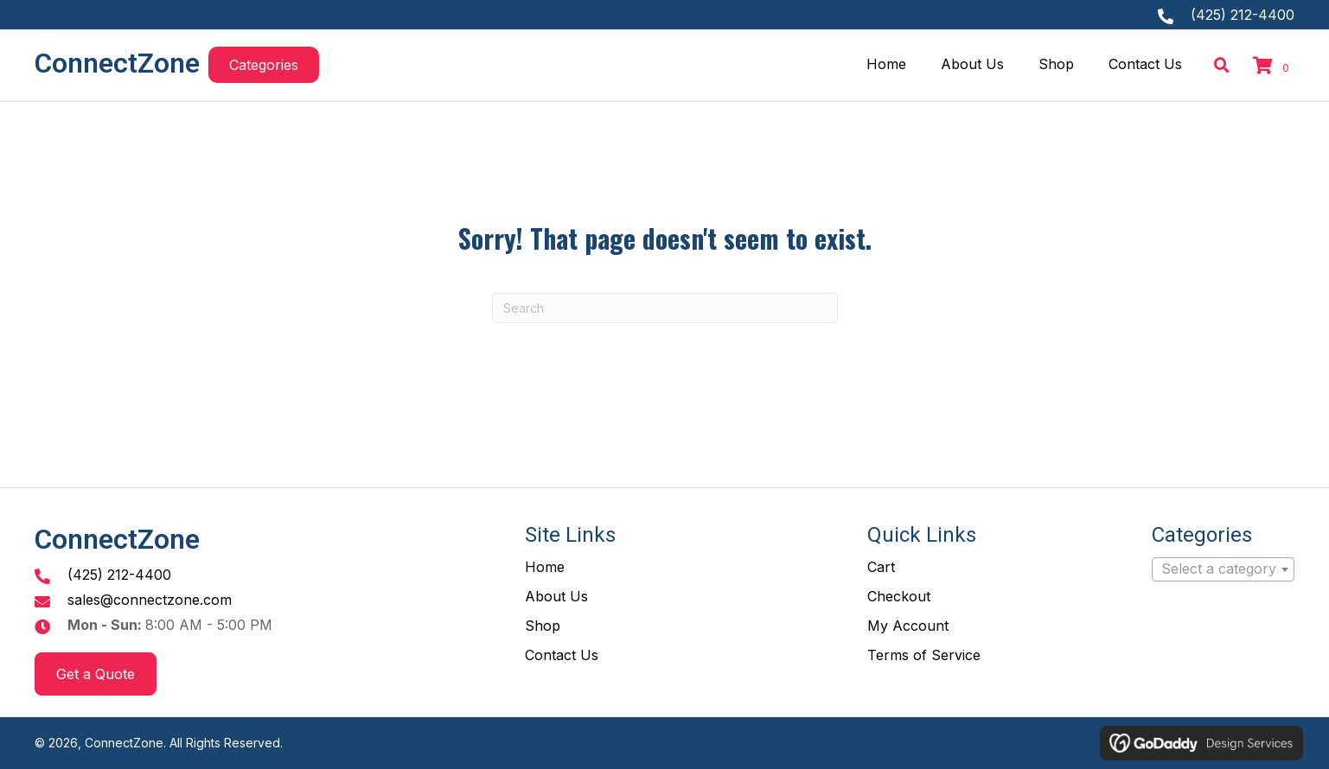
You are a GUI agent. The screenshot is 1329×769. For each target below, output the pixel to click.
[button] (263, 65)
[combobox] (1223, 569)
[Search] (665, 308)
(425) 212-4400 (1242, 14)
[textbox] (1223, 569)
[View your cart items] (1273, 67)
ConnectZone (117, 63)
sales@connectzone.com (149, 599)
